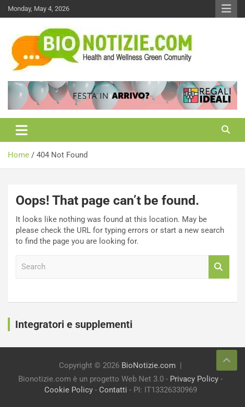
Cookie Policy (68, 390)
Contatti (113, 390)
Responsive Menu (226, 9)
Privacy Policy (194, 379)
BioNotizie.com (148, 365)
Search (219, 267)
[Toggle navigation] (21, 130)
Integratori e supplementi (73, 324)
